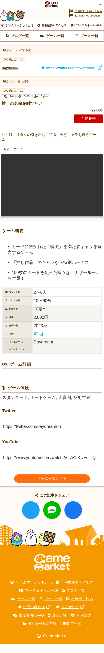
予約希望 (88, 127)
